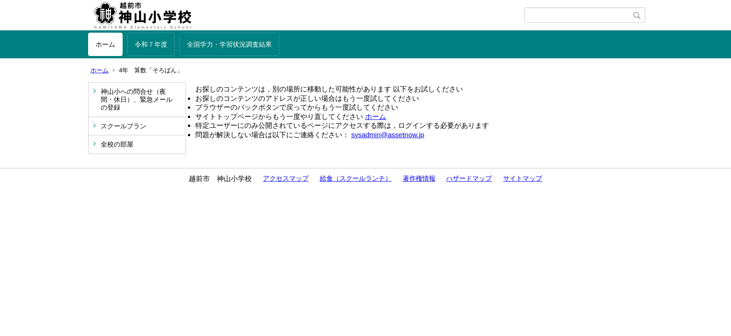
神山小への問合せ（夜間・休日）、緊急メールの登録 (136, 99)
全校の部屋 (117, 144)
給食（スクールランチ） (356, 178)
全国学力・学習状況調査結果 (229, 44)
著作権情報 (419, 178)
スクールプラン (123, 126)
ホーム (105, 44)
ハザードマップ (469, 178)
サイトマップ (522, 178)
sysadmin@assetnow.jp (387, 135)
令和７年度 (151, 44)
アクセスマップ (286, 178)
